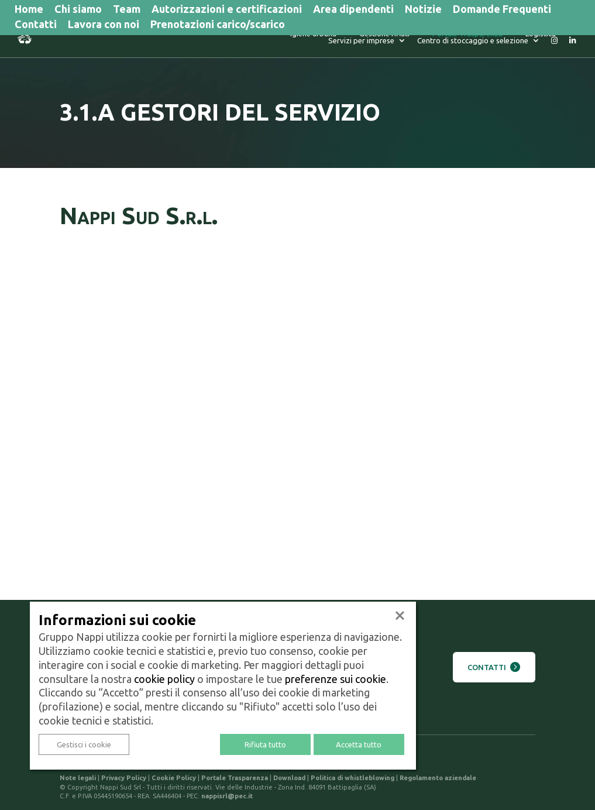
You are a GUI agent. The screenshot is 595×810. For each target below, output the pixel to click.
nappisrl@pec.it (227, 795)
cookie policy (164, 679)
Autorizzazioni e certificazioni (227, 10)
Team (126, 10)
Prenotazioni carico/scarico (217, 25)
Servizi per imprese (523, 39)
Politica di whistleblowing (352, 777)
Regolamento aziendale (438, 777)
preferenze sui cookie (335, 679)
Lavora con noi (103, 25)
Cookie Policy (174, 777)
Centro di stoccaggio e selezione (472, 46)
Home (29, 10)
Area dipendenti (353, 10)
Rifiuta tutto (265, 744)
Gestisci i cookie (84, 744)
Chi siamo (78, 10)
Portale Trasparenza (378, 39)
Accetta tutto (358, 744)
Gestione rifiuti (295, 39)
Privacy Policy (123, 777)
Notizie (423, 10)
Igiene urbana (224, 39)
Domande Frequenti (502, 10)
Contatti (36, 25)
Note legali (78, 777)
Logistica (451, 39)
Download (289, 777)
